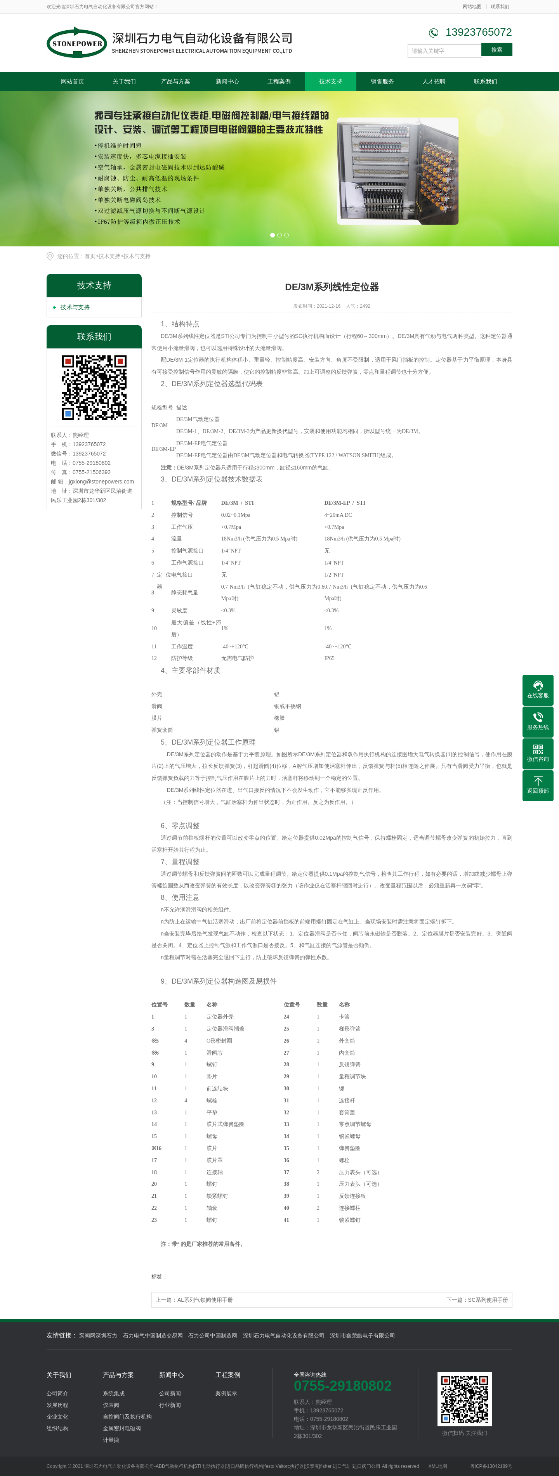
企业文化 (57, 1416)
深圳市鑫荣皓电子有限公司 (362, 1335)
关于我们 (124, 81)
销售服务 (382, 81)
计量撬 (111, 1440)
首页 (90, 256)
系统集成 (114, 1393)
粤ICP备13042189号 (491, 1466)
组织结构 (57, 1428)
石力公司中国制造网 (212, 1335)
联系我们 (500, 6)
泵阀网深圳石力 (98, 1335)
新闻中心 (227, 81)
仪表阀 (111, 1405)
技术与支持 (137, 256)
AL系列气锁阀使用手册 (205, 1300)
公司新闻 (170, 1393)
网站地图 (472, 6)
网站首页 (72, 81)
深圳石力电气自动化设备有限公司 (284, 1335)
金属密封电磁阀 (122, 1428)
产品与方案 (175, 81)
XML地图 (438, 1466)
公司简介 (57, 1393)
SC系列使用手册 (488, 1300)
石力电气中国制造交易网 (153, 1335)
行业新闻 (170, 1405)
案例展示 (226, 1393)
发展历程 (57, 1405)
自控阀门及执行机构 (127, 1416)
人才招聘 (434, 81)
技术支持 (330, 81)
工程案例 (279, 81)
